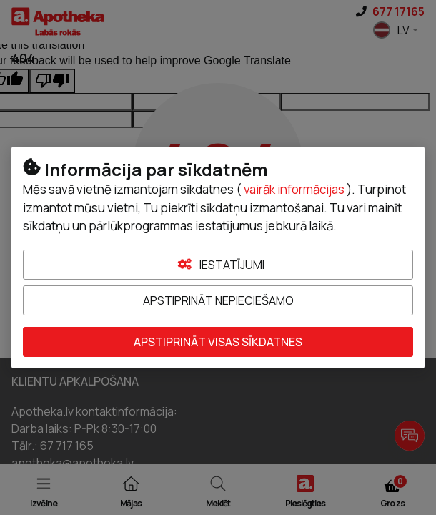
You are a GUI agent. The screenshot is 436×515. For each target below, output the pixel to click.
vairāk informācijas (294, 189)
